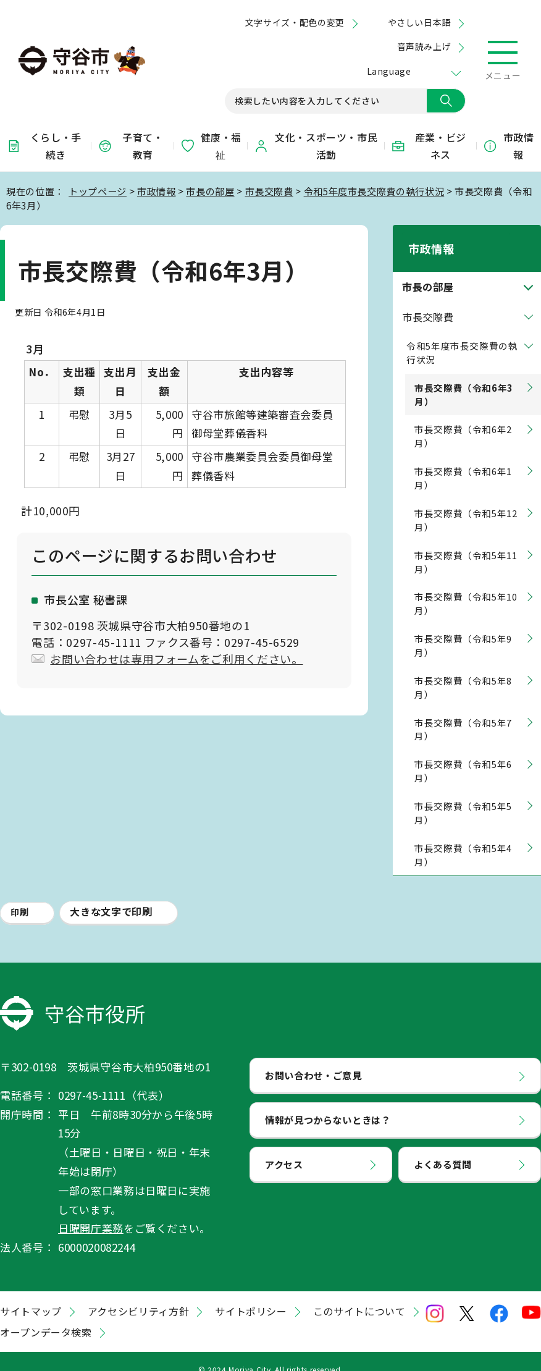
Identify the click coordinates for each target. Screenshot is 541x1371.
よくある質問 (443, 1148)
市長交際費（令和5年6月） (463, 755)
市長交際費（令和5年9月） (463, 629)
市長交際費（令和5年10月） (466, 588)
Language (389, 71)
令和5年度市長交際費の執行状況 (374, 191)
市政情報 (508, 146)
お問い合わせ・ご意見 (313, 1059)
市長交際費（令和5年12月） (466, 504)
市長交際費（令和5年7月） (463, 713)
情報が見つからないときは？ (327, 1103)
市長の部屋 (210, 191)
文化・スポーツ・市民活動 (315, 146)
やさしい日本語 (419, 22)
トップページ (98, 191)
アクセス (284, 1148)
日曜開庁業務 (91, 1212)
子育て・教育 (130, 146)
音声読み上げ (424, 46)
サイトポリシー (251, 1295)
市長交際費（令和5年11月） (466, 546)
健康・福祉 (210, 146)
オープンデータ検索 (46, 1316)
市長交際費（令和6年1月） (463, 462)
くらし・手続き (44, 146)
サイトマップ (31, 1295)
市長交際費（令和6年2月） (463, 420)
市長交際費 (269, 191)
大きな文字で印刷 (111, 895)
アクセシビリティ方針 (138, 1295)
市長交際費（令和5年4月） (463, 838)
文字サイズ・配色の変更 (295, 22)
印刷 (19, 896)
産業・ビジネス (428, 146)
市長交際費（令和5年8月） (463, 671)
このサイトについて (359, 1295)
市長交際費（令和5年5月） (463, 796)
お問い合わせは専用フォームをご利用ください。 (176, 659)
